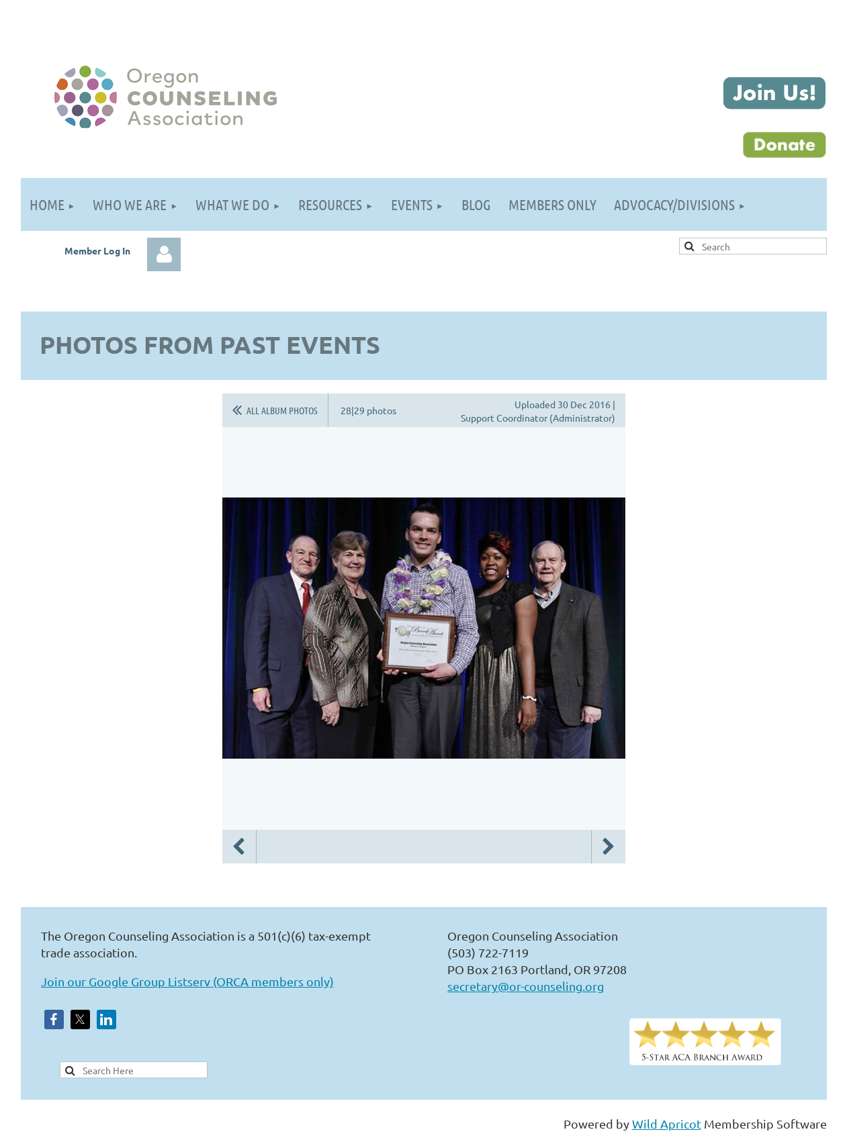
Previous (239, 846)
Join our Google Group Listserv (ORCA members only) (187, 981)
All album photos (282, 410)
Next (608, 846)
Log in (164, 254)
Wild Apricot (666, 1124)
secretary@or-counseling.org (525, 986)
